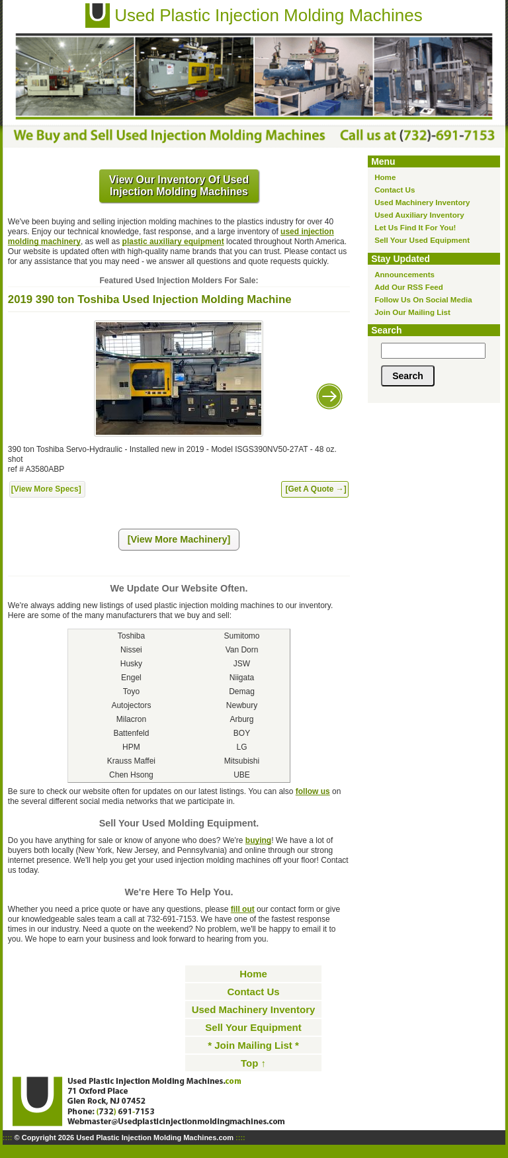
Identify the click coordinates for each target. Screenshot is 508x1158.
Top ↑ (253, 1063)
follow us (313, 791)
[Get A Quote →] (315, 489)
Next (329, 396)
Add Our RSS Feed (408, 287)
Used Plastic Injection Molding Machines (268, 15)
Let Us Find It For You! (415, 227)
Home (385, 177)
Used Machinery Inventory (422, 202)
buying (258, 840)
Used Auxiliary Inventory (419, 214)
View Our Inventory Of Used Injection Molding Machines (179, 185)
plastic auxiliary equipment (173, 241)
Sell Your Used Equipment (422, 240)
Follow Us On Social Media (423, 299)
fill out (243, 909)
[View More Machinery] (179, 539)
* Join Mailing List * (253, 1045)
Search (386, 330)
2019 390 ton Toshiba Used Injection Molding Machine (150, 299)
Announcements (404, 274)
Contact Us (394, 189)
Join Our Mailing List (412, 312)
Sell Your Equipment (253, 1027)
